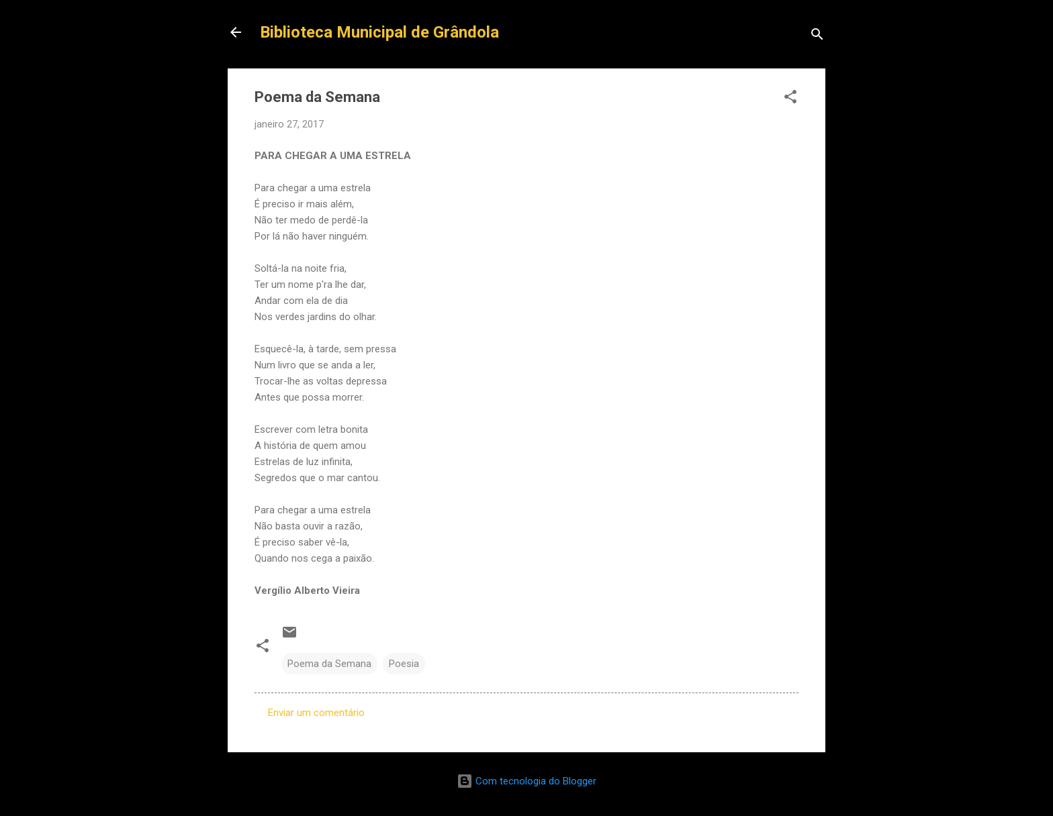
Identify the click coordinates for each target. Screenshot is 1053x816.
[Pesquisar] (817, 36)
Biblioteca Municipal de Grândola (379, 32)
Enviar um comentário (316, 713)
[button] (790, 99)
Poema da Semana (329, 664)
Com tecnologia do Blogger (526, 781)
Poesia (404, 664)
